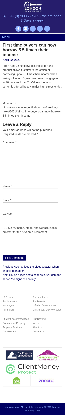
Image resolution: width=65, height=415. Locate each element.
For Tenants (39, 301)
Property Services (12, 327)
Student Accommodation (16, 319)
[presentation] (29, 247)
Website (8, 214)
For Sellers (8, 309)
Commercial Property (14, 323)
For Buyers (8, 305)
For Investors (10, 301)
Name (7, 186)
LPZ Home (8, 297)
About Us (38, 327)
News (36, 323)
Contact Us (39, 331)
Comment (9, 142)
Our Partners (9, 331)
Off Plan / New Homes (45, 305)
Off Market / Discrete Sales (47, 309)
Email (7, 200)
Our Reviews (39, 319)
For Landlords (40, 297)
